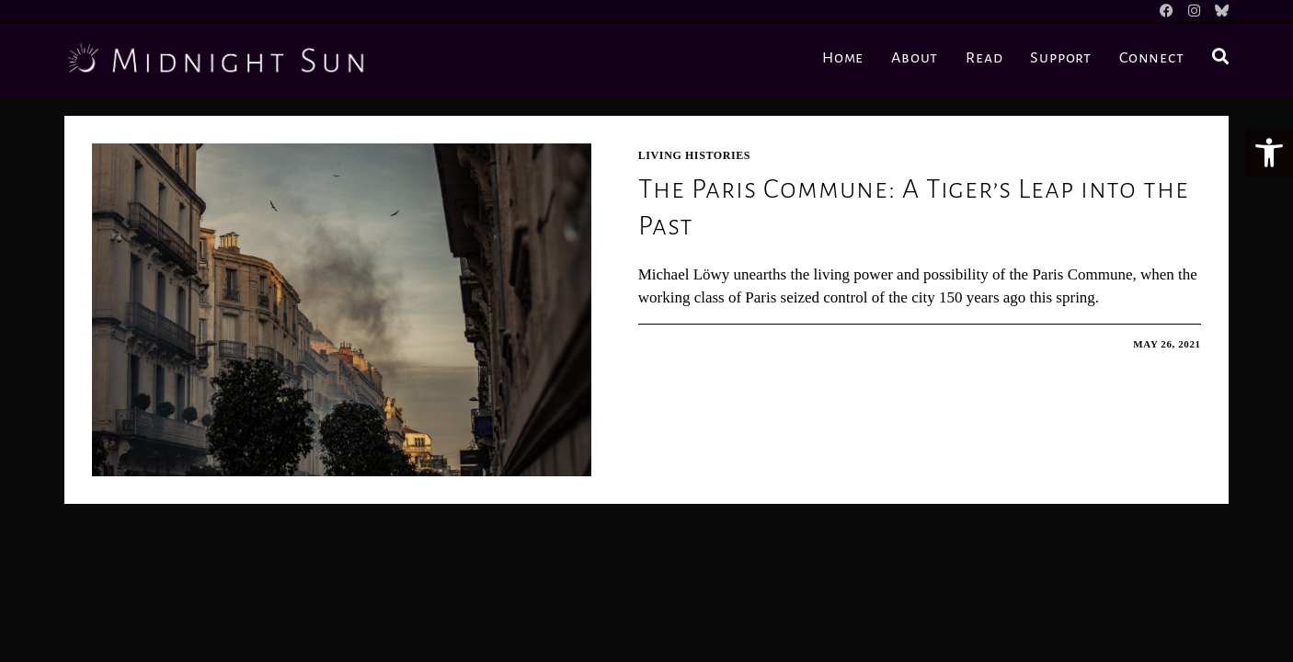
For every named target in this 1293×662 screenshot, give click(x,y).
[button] (1269, 153)
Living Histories (694, 155)
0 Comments (693, 343)
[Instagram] (1194, 11)
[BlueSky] (1218, 11)
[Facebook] (1166, 11)
